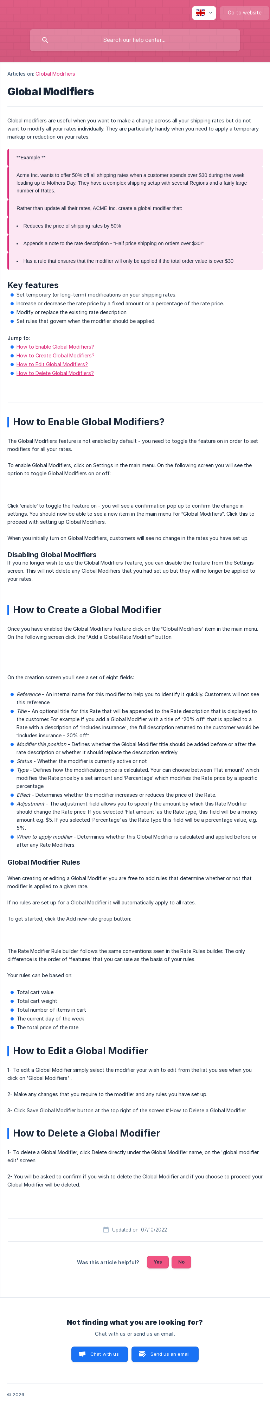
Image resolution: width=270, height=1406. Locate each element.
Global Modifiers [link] (55, 74)
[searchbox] (135, 40)
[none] (204, 13)
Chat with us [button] (104, 1354)
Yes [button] (158, 1262)
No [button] (181, 1262)
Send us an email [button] (169, 1354)
